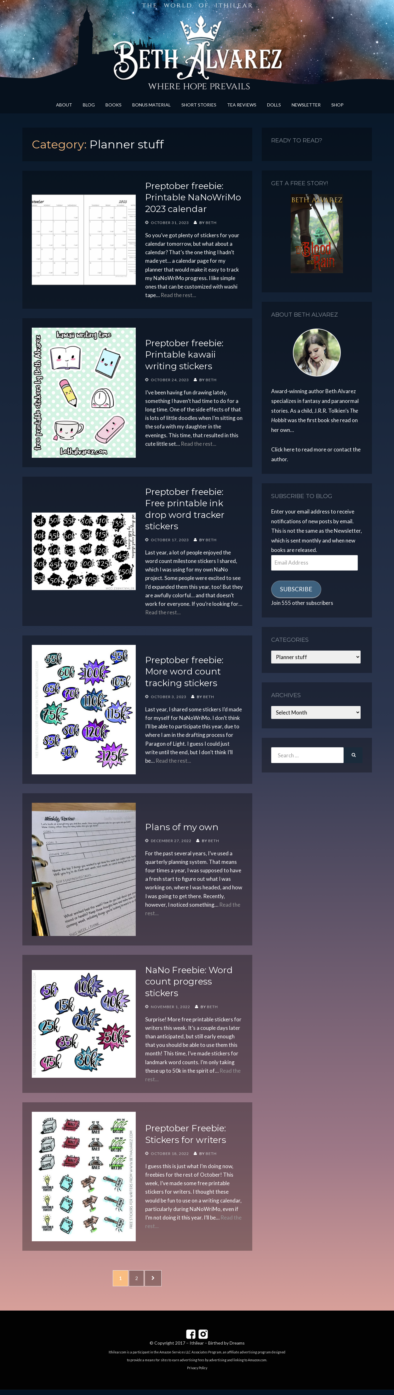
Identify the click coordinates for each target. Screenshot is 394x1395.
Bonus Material (151, 104)
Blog (89, 104)
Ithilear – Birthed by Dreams (217, 1348)
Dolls (274, 104)
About (64, 104)
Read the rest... (178, 295)
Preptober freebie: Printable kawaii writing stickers (184, 354)
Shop (337, 104)
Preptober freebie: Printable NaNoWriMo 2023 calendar (193, 197)
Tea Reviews (241, 104)
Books (114, 104)
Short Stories (198, 104)
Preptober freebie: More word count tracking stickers (184, 671)
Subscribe (296, 589)
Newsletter (306, 104)
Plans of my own (182, 827)
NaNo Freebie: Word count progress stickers (189, 981)
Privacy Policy (197, 1373)
